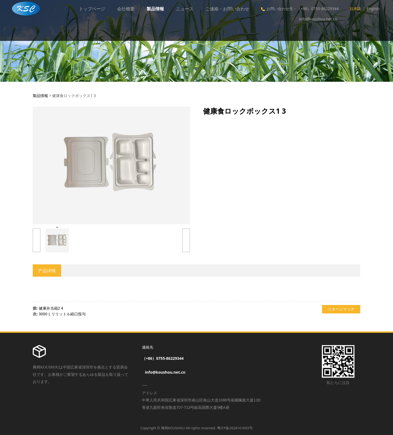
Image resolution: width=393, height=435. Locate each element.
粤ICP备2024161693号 (235, 428)
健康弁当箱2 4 (51, 308)
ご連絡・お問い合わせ (227, 9)
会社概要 (126, 9)
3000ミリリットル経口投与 (62, 313)
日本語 (355, 8)
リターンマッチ (341, 309)
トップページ (92, 9)
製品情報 (155, 9)
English (373, 8)
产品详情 (47, 271)
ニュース (184, 9)
